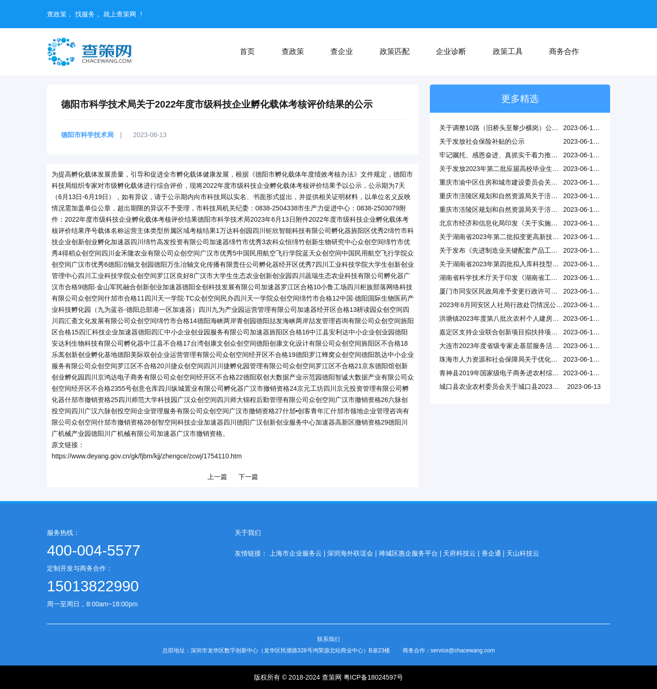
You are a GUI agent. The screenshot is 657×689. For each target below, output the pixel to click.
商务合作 (564, 51)
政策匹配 (395, 51)
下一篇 (248, 476)
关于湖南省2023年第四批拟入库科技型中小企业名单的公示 (525, 264)
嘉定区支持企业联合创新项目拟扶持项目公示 (505, 332)
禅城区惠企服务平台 (408, 553)
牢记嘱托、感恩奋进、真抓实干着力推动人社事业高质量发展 (528, 155)
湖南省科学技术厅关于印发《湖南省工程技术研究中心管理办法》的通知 (544, 277)
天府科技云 (459, 553)
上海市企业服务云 (295, 553)
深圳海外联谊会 (350, 553)
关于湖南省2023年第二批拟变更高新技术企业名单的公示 (522, 236)
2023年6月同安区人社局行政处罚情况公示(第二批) (513, 305)
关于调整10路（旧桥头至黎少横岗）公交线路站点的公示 (521, 128)
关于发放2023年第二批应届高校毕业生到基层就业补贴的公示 (528, 168)
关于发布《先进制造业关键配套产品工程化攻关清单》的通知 (528, 250)
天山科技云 (522, 553)
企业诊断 (451, 51)
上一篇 (217, 476)
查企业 (341, 51)
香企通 (491, 553)
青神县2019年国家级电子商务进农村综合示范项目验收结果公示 (532, 373)
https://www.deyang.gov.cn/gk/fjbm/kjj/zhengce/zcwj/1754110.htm (147, 456)
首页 (247, 51)
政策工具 (508, 51)
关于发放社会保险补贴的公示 (482, 141)
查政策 (293, 51)
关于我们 (248, 532)
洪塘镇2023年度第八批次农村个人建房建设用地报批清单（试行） (535, 318)
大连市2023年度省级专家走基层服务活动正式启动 (512, 345)
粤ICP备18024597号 (374, 677)
